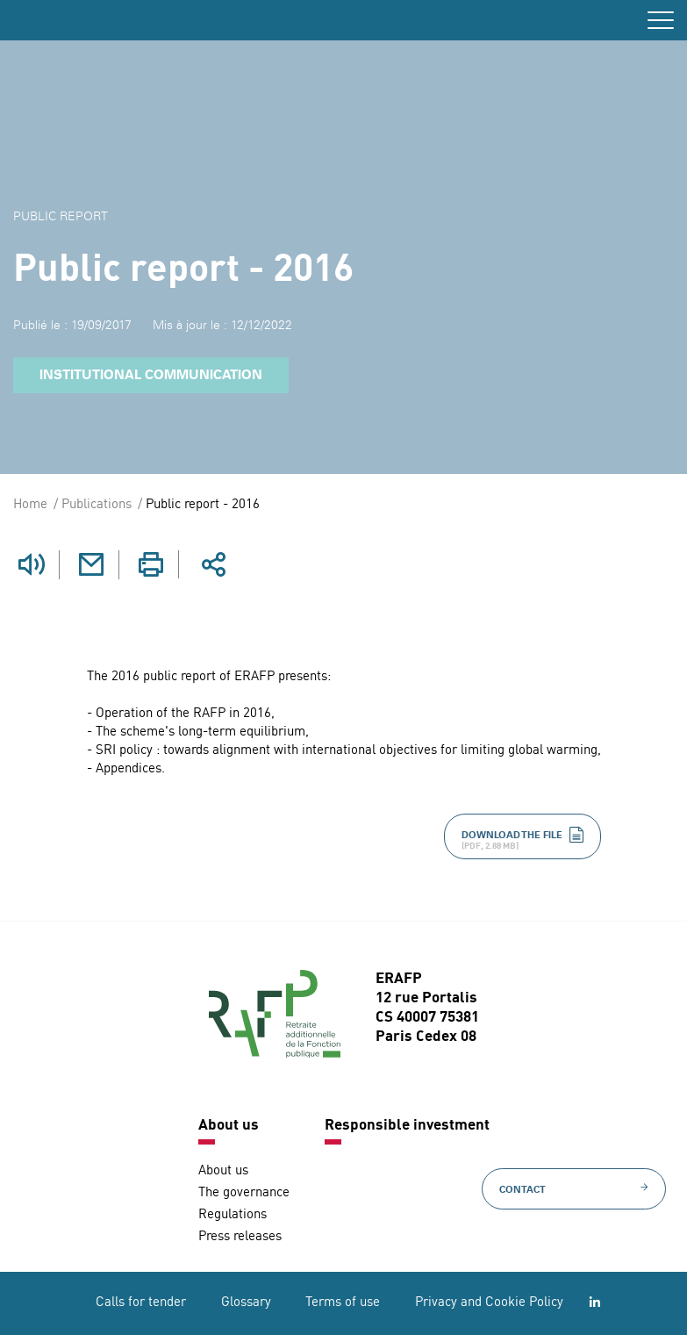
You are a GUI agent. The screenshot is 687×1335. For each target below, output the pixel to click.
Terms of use (342, 1303)
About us (228, 1125)
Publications (96, 505)
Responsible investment (407, 1125)
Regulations (232, 1215)
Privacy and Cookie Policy (489, 1303)
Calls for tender (141, 1303)
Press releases (240, 1237)
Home (30, 505)
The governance (244, 1193)
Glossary (246, 1303)
